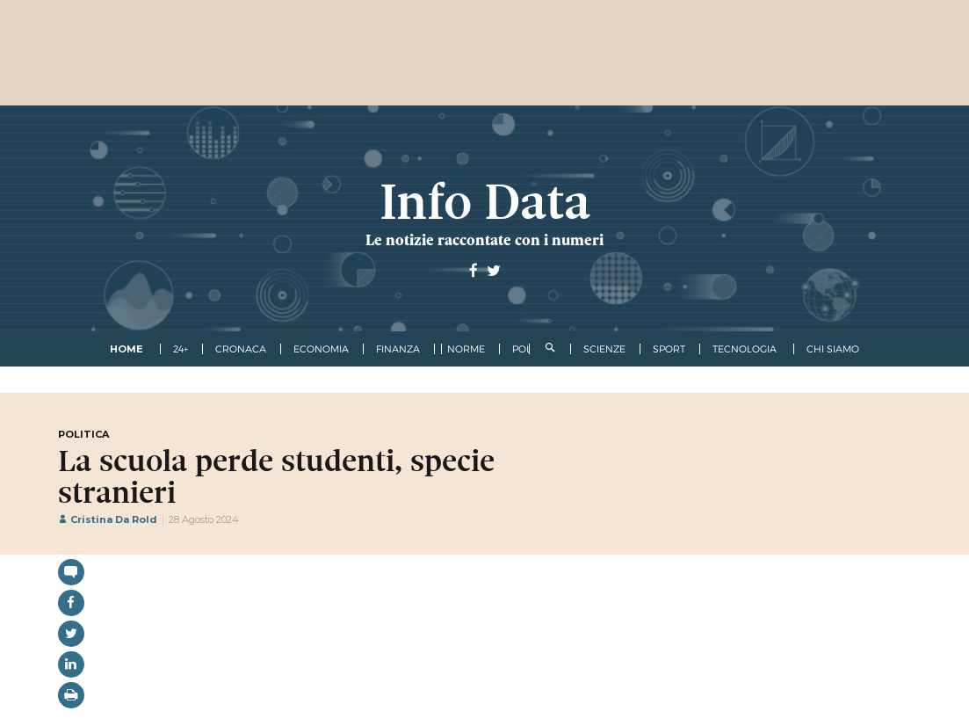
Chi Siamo (832, 349)
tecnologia (744, 349)
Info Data (485, 201)
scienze (604, 349)
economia (321, 349)
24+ (180, 349)
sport (669, 349)
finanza (398, 349)
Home (126, 349)
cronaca (240, 349)
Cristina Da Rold (107, 519)
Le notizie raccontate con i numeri (484, 240)
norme (466, 349)
